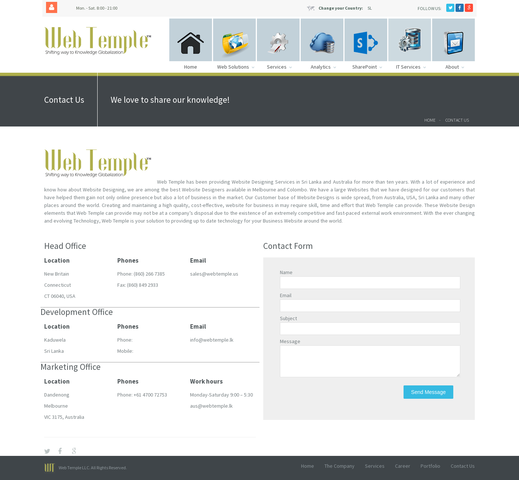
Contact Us (457, 120)
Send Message (428, 398)
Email (285, 295)
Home (429, 120)
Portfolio (430, 466)
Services (375, 466)
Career (402, 466)
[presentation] (336, 399)
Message (290, 341)
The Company (339, 466)
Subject (288, 318)
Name (286, 272)
